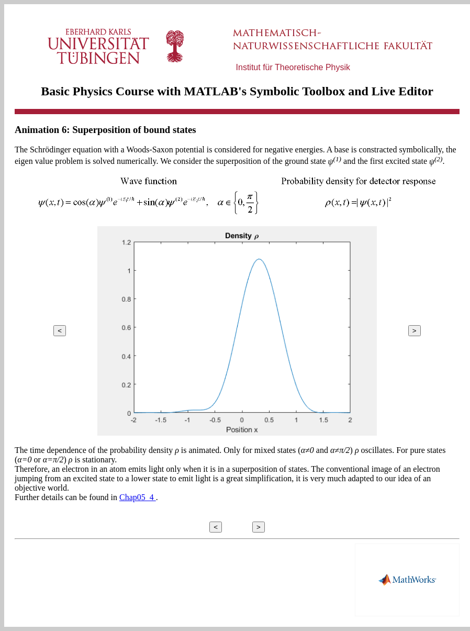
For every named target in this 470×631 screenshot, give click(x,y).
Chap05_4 (137, 497)
